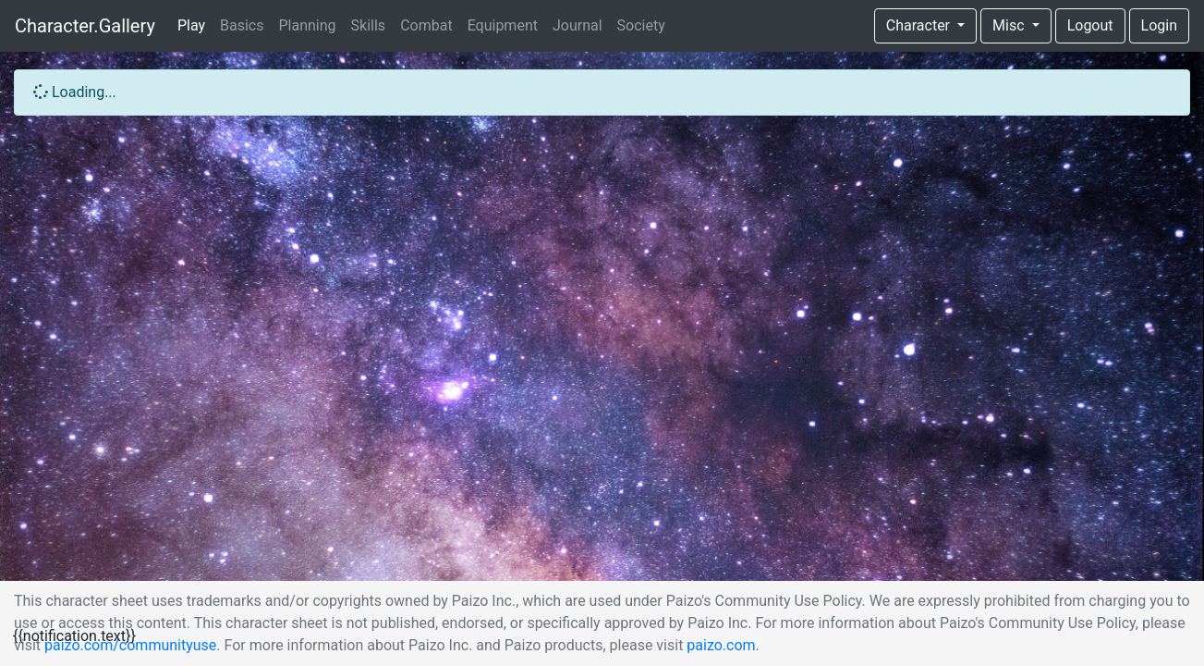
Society (641, 25)
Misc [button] (1010, 25)
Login (1159, 25)
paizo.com (721, 645)
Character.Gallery (85, 26)
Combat (426, 25)
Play (191, 25)
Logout (1090, 25)
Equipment (503, 25)
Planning (307, 25)
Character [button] (920, 25)
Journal (577, 25)
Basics (241, 25)
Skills (368, 25)
